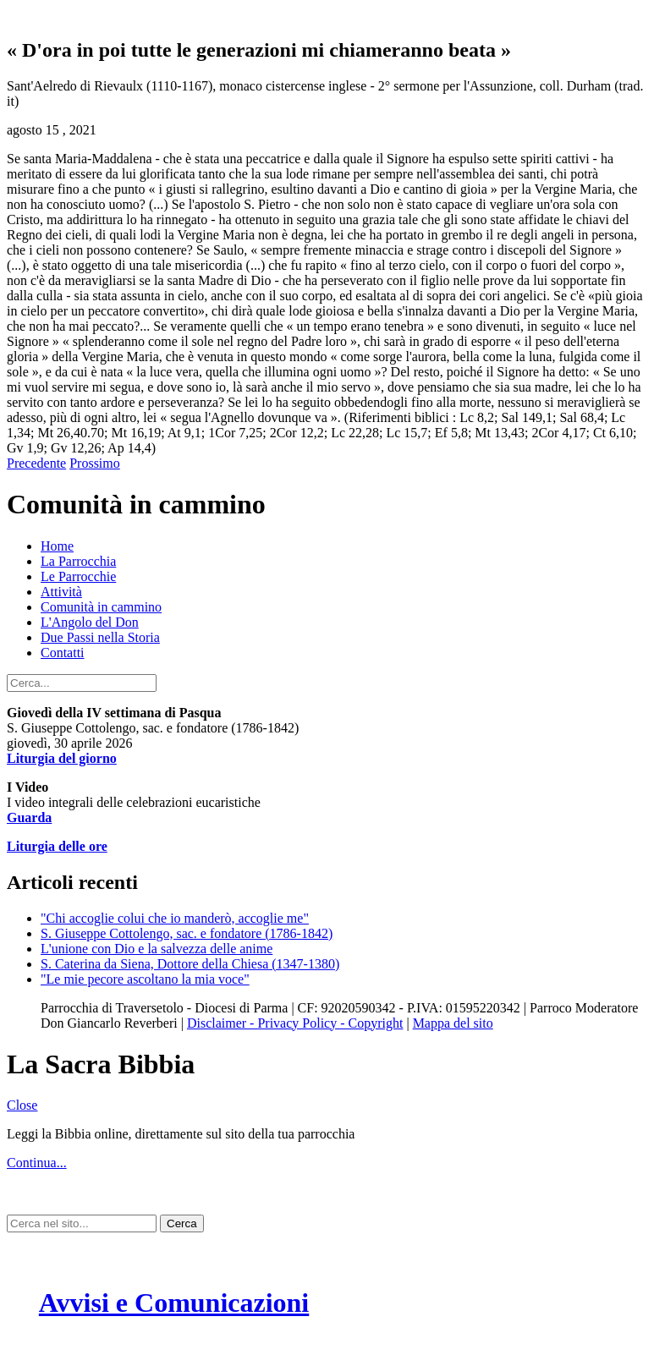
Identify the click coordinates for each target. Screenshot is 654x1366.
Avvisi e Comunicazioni (174, 1302)
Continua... (37, 1162)
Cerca (182, 1223)
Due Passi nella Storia (100, 637)
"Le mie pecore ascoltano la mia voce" (145, 979)
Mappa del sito (453, 1023)
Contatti (63, 652)
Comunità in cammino (101, 607)
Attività (61, 591)
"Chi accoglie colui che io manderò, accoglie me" (175, 918)
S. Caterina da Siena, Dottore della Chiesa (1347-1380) (190, 964)
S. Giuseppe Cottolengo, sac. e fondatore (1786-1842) (186, 933)
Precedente (36, 463)
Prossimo (94, 463)
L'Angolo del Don (90, 622)
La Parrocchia (78, 561)
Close (22, 1105)
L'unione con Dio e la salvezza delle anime (156, 948)
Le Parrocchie (78, 576)
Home (57, 546)
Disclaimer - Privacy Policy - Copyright (295, 1023)
